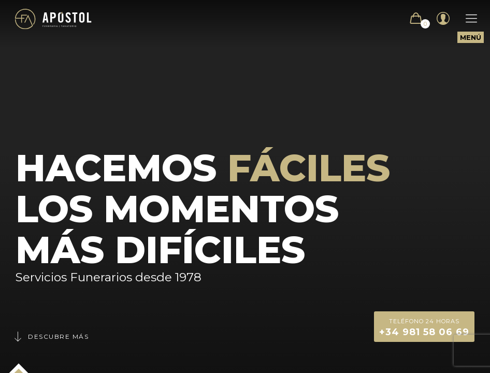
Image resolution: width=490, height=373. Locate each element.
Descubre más (51, 336)
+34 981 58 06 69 (424, 326)
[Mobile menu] (466, 18)
